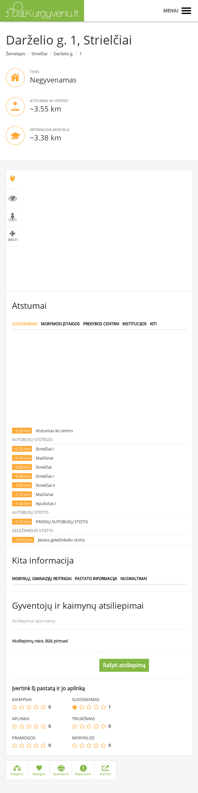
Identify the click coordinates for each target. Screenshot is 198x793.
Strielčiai (39, 54)
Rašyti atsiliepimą (124, 665)
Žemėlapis (15, 54)
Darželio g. (63, 54)
